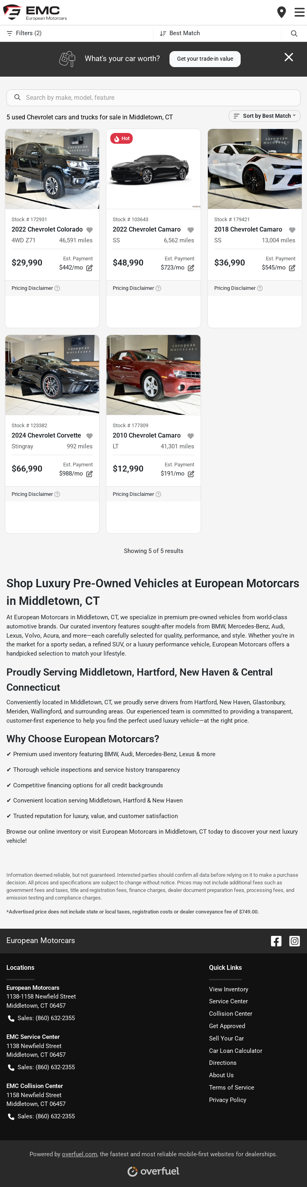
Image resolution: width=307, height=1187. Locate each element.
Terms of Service (231, 1087)
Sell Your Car (226, 1038)
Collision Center (230, 1013)
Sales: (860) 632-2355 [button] (41, 1018)
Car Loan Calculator (235, 1050)
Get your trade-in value (205, 58)
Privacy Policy (227, 1100)
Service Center (228, 1001)
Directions (223, 1062)
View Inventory (228, 989)
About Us (221, 1075)
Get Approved (227, 1026)
